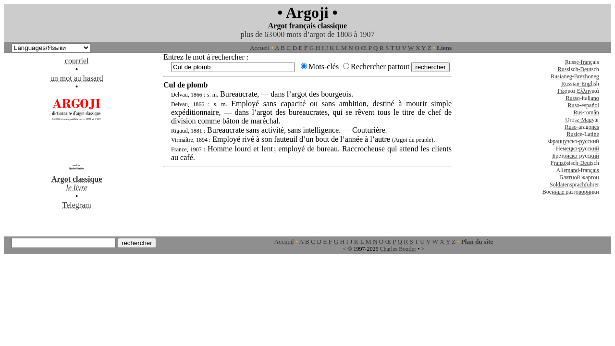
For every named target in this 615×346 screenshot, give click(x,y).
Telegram (76, 205)
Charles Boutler (398, 249)
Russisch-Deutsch (578, 69)
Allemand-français (577, 170)
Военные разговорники (570, 191)
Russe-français (582, 62)
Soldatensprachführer (574, 184)
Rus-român (586, 112)
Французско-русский (573, 141)
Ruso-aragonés (582, 127)
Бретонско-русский (575, 155)
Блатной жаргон (579, 177)
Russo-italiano (582, 98)
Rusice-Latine (582, 134)
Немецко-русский (577, 148)
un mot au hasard (76, 78)
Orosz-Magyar (582, 119)
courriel (77, 61)
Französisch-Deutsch (575, 163)
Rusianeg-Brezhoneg (575, 76)
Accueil (260, 47)
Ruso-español (583, 105)
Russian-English (580, 83)
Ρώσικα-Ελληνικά (578, 90)
